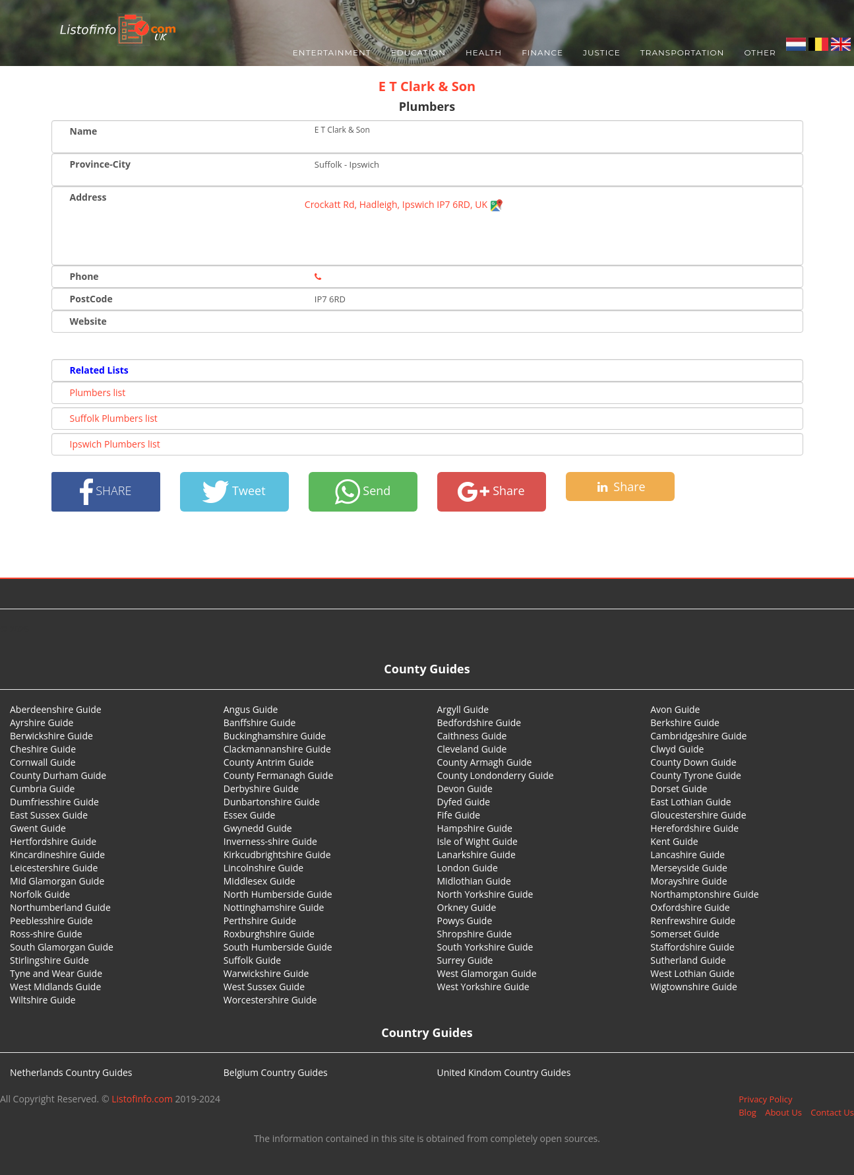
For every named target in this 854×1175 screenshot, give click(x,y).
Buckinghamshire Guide (275, 735)
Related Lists (99, 370)
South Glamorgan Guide (61, 947)
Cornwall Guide (43, 762)
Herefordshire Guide (694, 828)
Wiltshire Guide (43, 999)
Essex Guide (250, 815)
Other (760, 52)
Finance (542, 52)
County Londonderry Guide (495, 775)
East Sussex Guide (49, 815)
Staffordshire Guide (692, 947)
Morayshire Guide (688, 881)
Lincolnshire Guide (263, 867)
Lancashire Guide (687, 854)
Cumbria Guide (42, 788)
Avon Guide (675, 709)
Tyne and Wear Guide (56, 973)
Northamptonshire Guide (704, 894)
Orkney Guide (467, 907)
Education (418, 52)
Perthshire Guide (260, 920)
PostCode (91, 298)
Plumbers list (98, 392)
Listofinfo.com (142, 1098)
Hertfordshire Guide (53, 841)
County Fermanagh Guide (279, 775)
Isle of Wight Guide (477, 841)
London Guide (467, 867)
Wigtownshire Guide (693, 986)
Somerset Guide (684, 933)
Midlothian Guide (474, 881)
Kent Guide (674, 841)
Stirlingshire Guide (49, 960)
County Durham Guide (58, 775)
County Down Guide (693, 762)
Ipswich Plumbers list (115, 444)
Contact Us (832, 1112)
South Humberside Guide (278, 947)
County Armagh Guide (484, 762)
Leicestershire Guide (54, 867)
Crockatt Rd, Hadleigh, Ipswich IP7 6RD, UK (404, 204)
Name (84, 131)
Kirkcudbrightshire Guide (277, 854)
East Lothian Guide (690, 801)
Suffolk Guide (252, 960)
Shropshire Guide (474, 933)
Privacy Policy (765, 1099)
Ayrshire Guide (41, 722)
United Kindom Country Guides (504, 1072)
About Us (783, 1112)
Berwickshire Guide (51, 735)
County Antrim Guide (269, 762)
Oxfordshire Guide (689, 907)
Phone (84, 276)
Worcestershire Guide (270, 999)
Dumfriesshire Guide (54, 801)
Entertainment (332, 52)
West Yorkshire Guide (483, 986)
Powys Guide (465, 920)
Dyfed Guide (464, 801)
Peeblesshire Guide (51, 920)
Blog (747, 1112)
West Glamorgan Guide (487, 973)
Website (88, 321)
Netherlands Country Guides (71, 1072)
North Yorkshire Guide (485, 894)
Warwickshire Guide (266, 973)
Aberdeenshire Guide (56, 709)
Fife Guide (459, 815)
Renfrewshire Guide (692, 920)
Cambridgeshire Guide (698, 735)
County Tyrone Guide (695, 775)
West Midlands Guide (55, 986)
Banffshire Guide (260, 722)
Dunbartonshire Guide (272, 801)
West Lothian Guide (692, 973)
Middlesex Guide (259, 881)
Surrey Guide (465, 960)
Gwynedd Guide (258, 828)
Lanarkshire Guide (476, 854)
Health (484, 52)
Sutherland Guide (687, 960)
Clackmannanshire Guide (277, 749)
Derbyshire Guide (261, 788)
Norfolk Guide (40, 894)
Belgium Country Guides (276, 1072)
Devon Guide (465, 788)
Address (88, 197)
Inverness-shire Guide (270, 841)
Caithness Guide (472, 735)
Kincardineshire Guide (57, 854)
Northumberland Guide (60, 907)
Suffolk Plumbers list (114, 418)
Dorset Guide (678, 788)
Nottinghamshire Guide (274, 907)
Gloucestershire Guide (698, 815)
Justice (602, 52)
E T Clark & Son (427, 86)
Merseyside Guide (688, 867)
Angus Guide (251, 709)
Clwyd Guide (677, 749)
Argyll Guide (463, 709)
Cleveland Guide (472, 749)
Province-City (100, 164)
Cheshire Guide (43, 749)
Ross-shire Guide (46, 933)
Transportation (682, 52)
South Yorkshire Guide (485, 947)
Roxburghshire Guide (269, 933)
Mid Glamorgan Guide (57, 881)
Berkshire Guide (684, 722)
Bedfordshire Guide (479, 722)
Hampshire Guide (474, 828)
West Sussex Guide (264, 986)
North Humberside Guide (278, 894)
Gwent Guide (38, 828)
